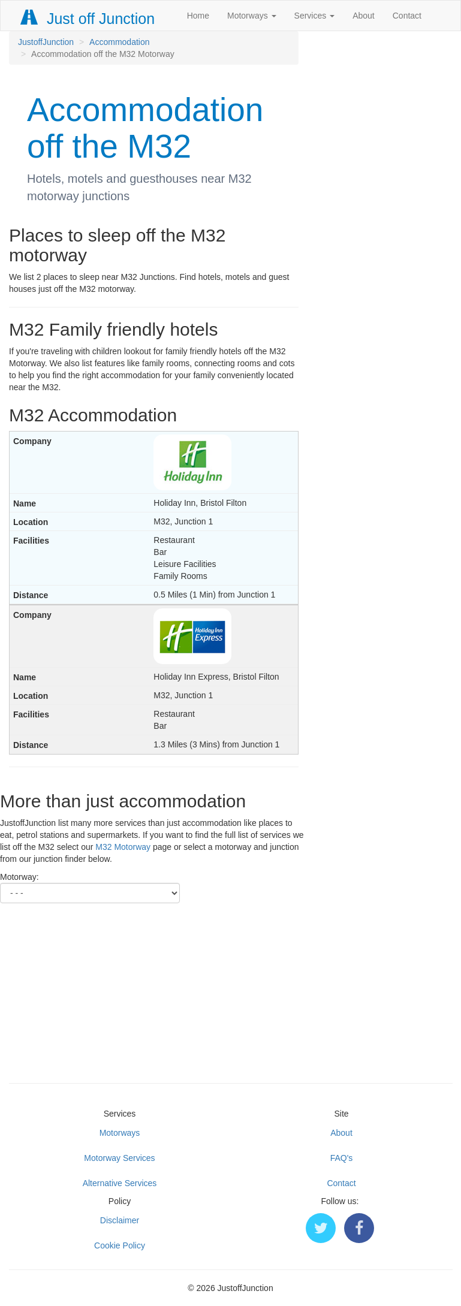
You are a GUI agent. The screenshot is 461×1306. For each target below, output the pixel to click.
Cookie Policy (119, 1245)
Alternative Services (120, 1183)
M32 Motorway (122, 847)
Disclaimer (119, 1220)
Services (314, 15)
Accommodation (119, 42)
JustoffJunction (46, 42)
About (363, 15)
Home (198, 15)
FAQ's (341, 1158)
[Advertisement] (230, 987)
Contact (407, 15)
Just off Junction (88, 18)
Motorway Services (119, 1158)
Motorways (251, 15)
